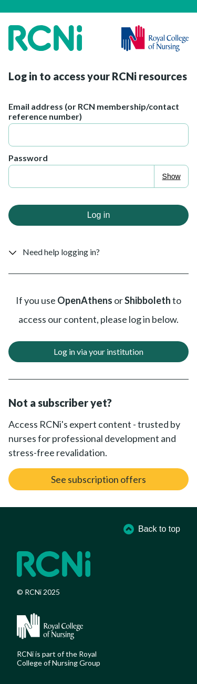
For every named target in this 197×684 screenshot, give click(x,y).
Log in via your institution (98, 351)
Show (171, 176)
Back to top (151, 529)
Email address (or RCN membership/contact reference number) (93, 111)
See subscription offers (98, 479)
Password (28, 158)
